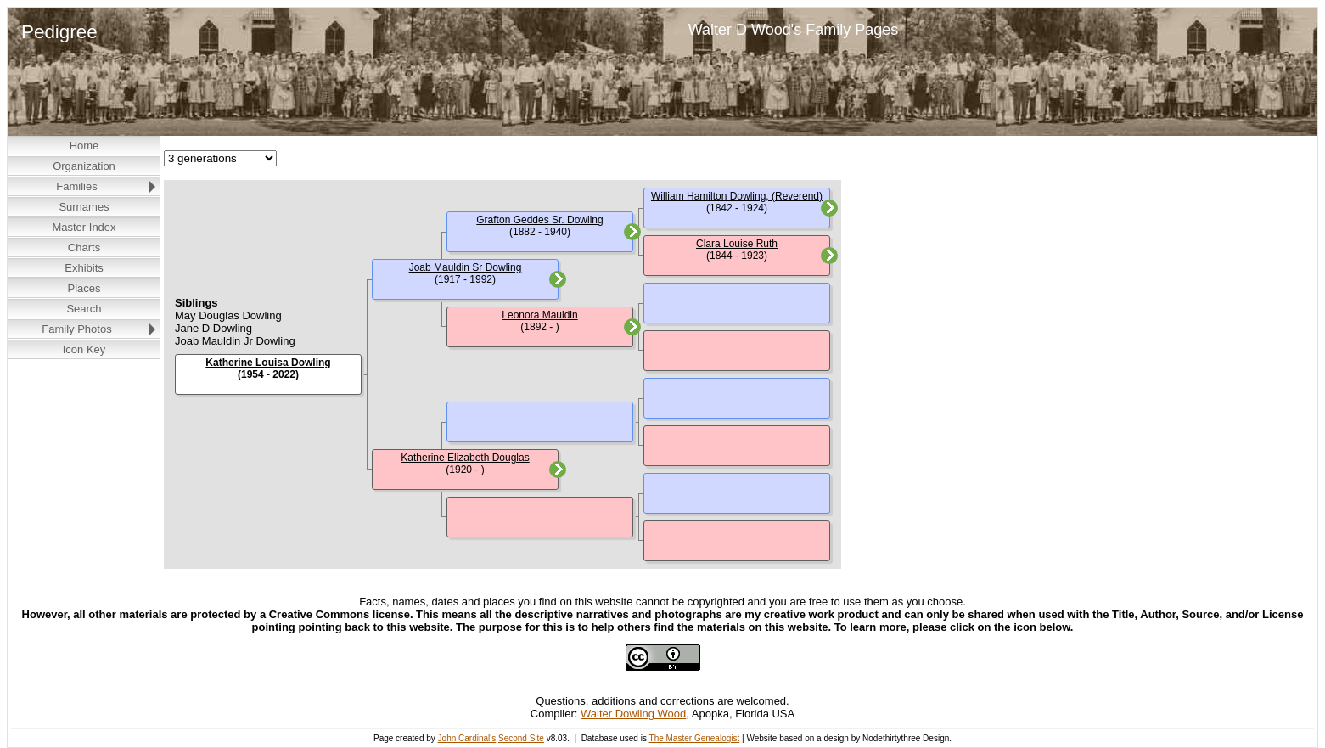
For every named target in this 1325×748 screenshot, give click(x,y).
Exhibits (84, 268)
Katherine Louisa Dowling (267, 362)
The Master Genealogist (694, 738)
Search (83, 308)
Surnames (84, 206)
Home (84, 145)
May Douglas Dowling (228, 315)
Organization (84, 166)
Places (83, 288)
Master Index (83, 227)
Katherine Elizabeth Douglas (465, 458)
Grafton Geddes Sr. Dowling (539, 220)
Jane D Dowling (213, 328)
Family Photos (76, 329)
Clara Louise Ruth (737, 244)
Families (76, 186)
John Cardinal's (467, 738)
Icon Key (84, 349)
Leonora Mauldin (539, 315)
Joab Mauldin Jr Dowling (235, 341)
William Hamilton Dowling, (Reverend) (737, 196)
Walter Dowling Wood (633, 713)
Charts (84, 247)
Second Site (521, 738)
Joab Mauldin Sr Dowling (465, 267)
